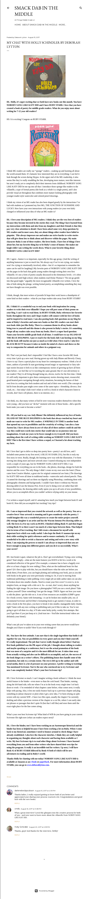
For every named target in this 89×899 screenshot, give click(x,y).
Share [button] (9, 777)
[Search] (80, 7)
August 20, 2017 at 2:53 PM (39, 827)
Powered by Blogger (44, 890)
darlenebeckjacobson (24, 790)
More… (62, 25)
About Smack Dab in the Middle (39, 25)
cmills (17, 809)
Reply (17, 803)
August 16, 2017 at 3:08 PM (31, 809)
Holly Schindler (21, 827)
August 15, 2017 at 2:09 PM (45, 791)
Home (18, 25)
